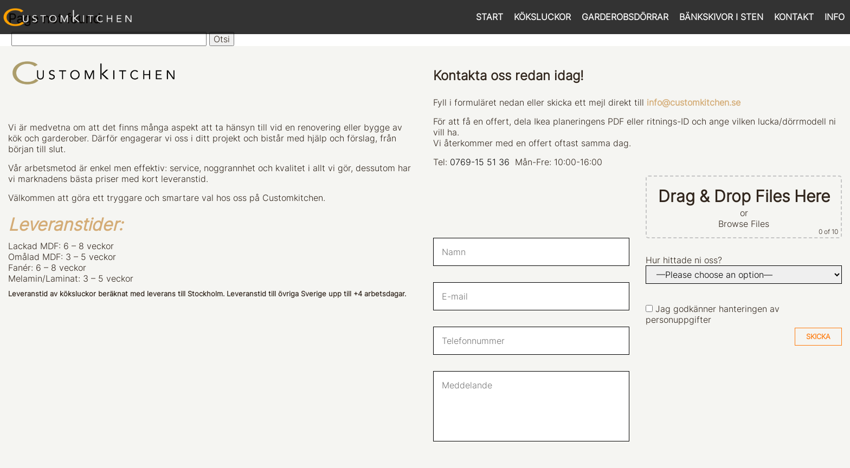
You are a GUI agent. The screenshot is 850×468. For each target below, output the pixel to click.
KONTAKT (794, 16)
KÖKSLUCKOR (542, 16)
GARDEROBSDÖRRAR (625, 16)
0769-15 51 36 (480, 162)
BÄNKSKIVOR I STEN (721, 16)
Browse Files (743, 223)
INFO (835, 16)
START (489, 16)
